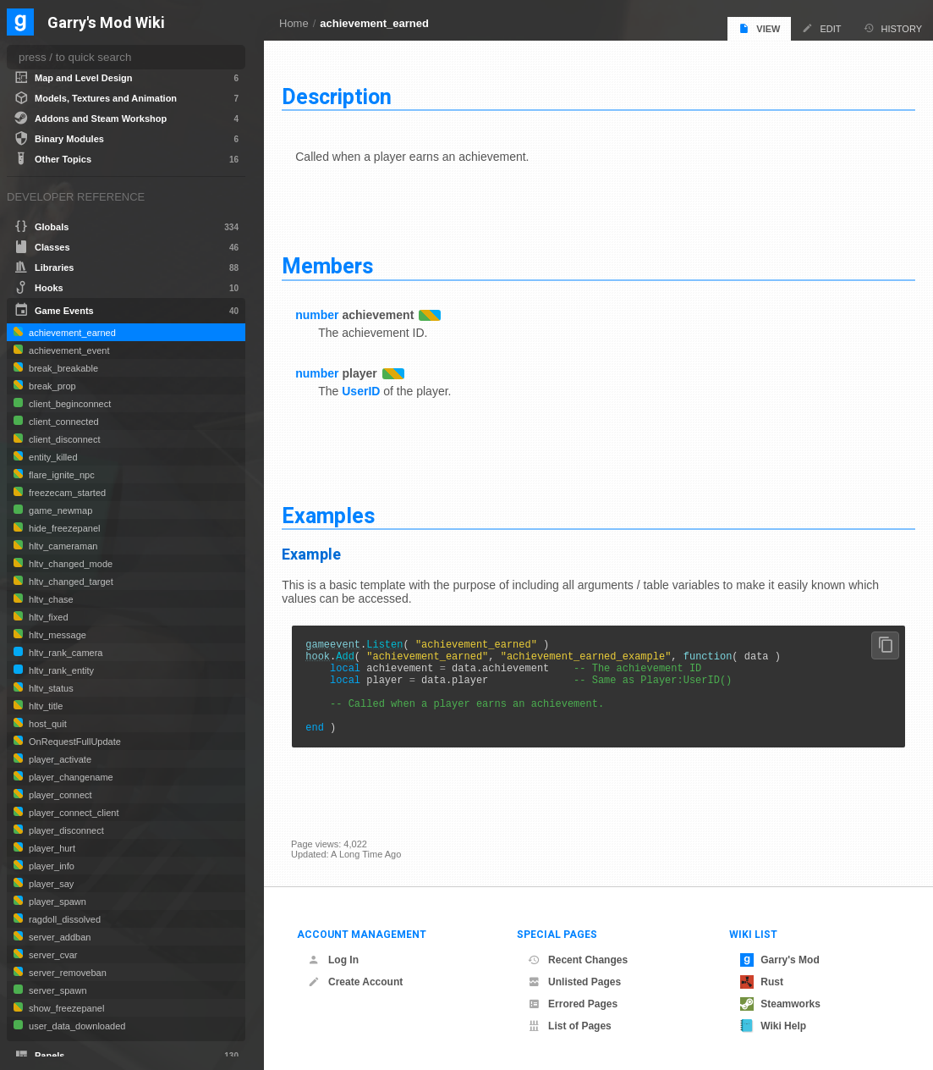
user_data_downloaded (75, 1026)
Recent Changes (578, 960)
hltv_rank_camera (64, 653)
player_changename (69, 777)
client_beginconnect (68, 404)
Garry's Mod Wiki (106, 23)
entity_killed (52, 457)
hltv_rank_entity (60, 670)
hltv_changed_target (69, 581)
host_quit (46, 724)
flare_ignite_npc (60, 475)
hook (327, 657)
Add (354, 657)
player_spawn (56, 901)
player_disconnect (65, 830)
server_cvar (52, 955)
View (759, 28)
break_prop (51, 386)
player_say (50, 884)
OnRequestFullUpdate (73, 741)
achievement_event (67, 350)
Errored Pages (572, 1004)
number (326, 311)
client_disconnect (63, 439)
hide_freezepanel (63, 528)
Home (294, 23)
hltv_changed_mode (69, 564)
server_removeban (66, 973)
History (893, 28)
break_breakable (62, 368)
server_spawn (56, 990)
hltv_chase (50, 599)
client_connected (62, 421)
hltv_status (50, 688)
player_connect (59, 795)
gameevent (342, 643)
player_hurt (50, 848)
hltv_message (56, 635)
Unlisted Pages (574, 982)
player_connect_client (72, 813)
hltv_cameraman (61, 546)
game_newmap (59, 510)
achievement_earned (374, 23)
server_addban (58, 937)
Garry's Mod (780, 960)
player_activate (58, 759)
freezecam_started (66, 493)
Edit (821, 28)
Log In (333, 960)
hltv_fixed (47, 617)
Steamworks (780, 1004)
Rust (761, 982)
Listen (394, 643)
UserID (370, 387)
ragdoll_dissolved (63, 919)
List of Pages (570, 1026)
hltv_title (44, 706)
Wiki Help (773, 1026)
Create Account (355, 982)
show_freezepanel (65, 1008)
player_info (50, 866)
